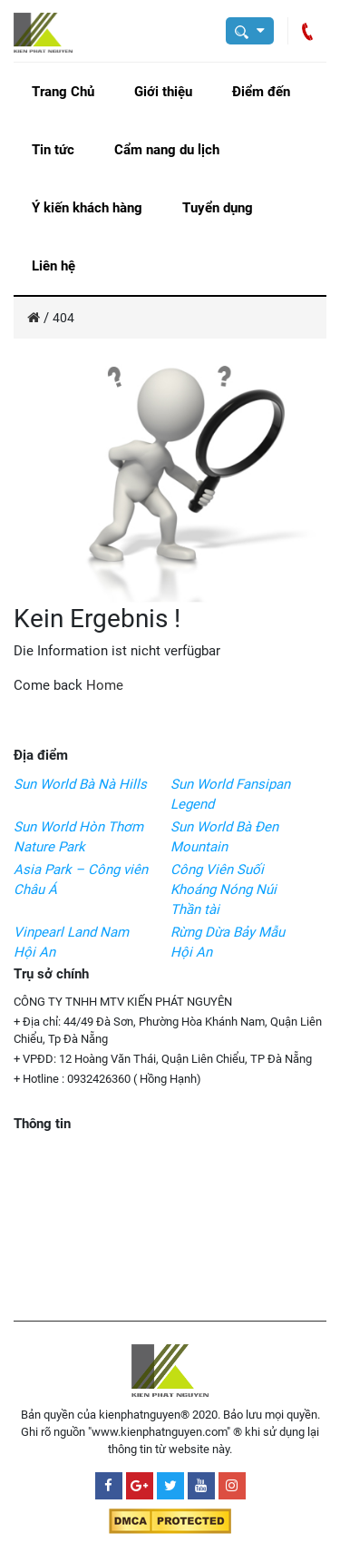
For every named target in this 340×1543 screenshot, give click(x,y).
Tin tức (53, 150)
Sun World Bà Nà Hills (80, 784)
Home (104, 685)
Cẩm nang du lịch (166, 150)
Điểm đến (261, 92)
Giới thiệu (163, 92)
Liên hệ (53, 266)
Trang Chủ (63, 92)
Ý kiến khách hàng (87, 208)
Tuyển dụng (217, 208)
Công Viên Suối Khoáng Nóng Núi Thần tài (223, 889)
